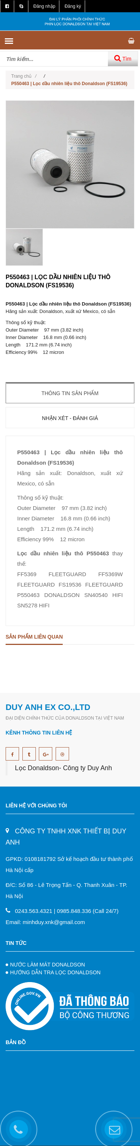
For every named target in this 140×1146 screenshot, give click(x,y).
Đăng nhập (44, 6)
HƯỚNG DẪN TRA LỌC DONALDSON (55, 972)
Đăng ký (73, 6)
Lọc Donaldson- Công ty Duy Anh (63, 768)
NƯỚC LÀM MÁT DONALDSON (47, 965)
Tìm (122, 58)
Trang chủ (23, 76)
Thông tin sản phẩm (70, 393)
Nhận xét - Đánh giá (70, 418)
